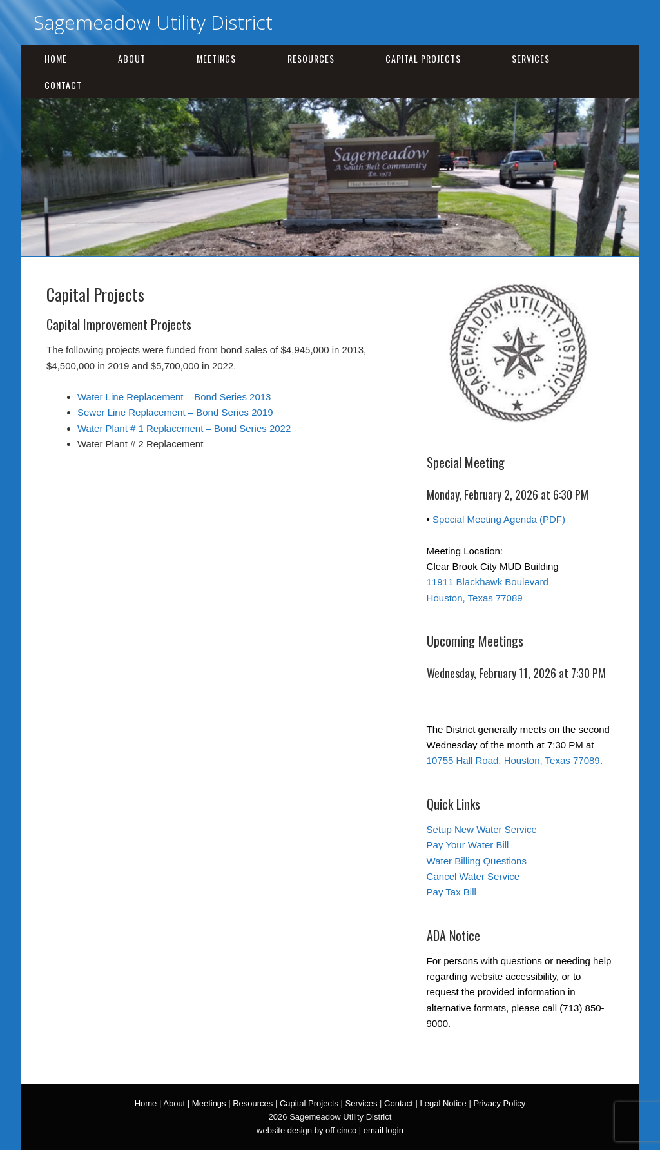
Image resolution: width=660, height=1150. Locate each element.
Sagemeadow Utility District (153, 22)
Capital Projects (423, 58)
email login (383, 1130)
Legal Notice (443, 1103)
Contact (63, 85)
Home (55, 58)
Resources (311, 58)
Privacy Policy (499, 1103)
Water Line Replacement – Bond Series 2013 (174, 396)
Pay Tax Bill (451, 891)
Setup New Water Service (482, 829)
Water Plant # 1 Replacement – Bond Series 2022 (184, 428)
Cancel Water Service (473, 876)
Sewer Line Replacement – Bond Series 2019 (175, 412)
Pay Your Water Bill (468, 844)
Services (531, 58)
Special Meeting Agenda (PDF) (498, 519)
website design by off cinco (306, 1130)
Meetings (216, 58)
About (132, 58)
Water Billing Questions (477, 860)
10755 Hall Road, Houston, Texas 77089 (513, 760)
